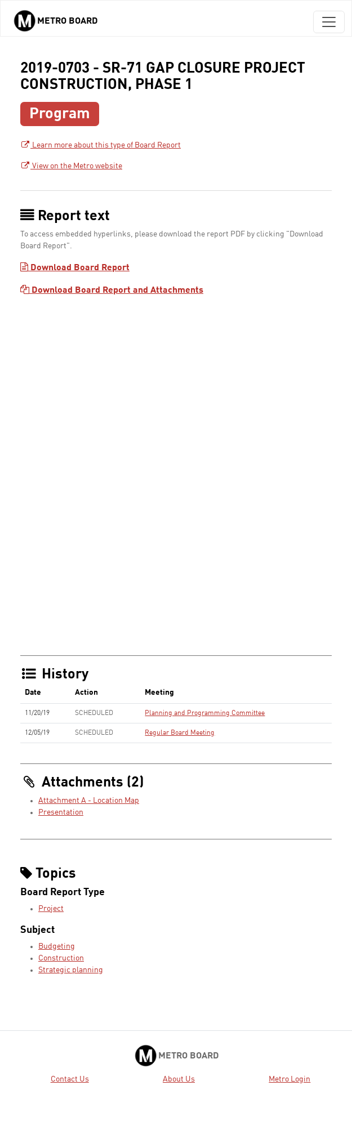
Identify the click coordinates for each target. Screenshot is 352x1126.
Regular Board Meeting (180, 733)
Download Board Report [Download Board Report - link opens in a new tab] (75, 267)
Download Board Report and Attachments (111, 290)
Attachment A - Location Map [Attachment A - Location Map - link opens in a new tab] (88, 801)
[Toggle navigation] (329, 22)
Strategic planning (70, 970)
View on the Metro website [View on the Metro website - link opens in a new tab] (71, 166)
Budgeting (56, 946)
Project (51, 909)
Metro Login (289, 1079)
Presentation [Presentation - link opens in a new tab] (60, 812)
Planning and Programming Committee (205, 713)
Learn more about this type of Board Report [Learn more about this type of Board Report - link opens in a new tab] (100, 145)
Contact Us (70, 1079)
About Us (179, 1079)
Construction (61, 958)
